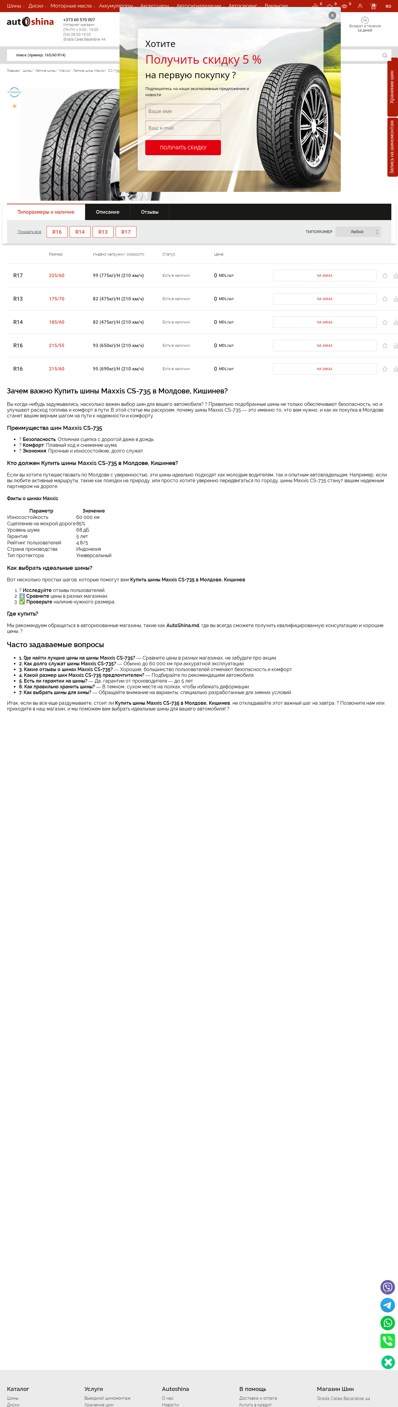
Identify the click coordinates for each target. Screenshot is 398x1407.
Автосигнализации (198, 6)
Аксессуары (154, 6)
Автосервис (243, 6)
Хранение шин (392, 87)
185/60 (56, 322)
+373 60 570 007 (90, 29)
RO (388, 6)
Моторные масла (71, 6)
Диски (35, 6)
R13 (18, 299)
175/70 (56, 299)
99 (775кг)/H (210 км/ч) (118, 275)
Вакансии (276, 6)
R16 (18, 346)
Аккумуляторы (116, 6)
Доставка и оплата (258, 1398)
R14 (18, 322)
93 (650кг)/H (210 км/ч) (118, 345)
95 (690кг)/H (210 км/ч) (118, 369)
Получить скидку (183, 147)
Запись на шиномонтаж (392, 147)
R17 (18, 275)
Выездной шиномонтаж (107, 1398)
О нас (168, 1398)
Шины (14, 6)
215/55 (56, 345)
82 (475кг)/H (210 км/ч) (118, 299)
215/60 (56, 369)
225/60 (56, 275)
